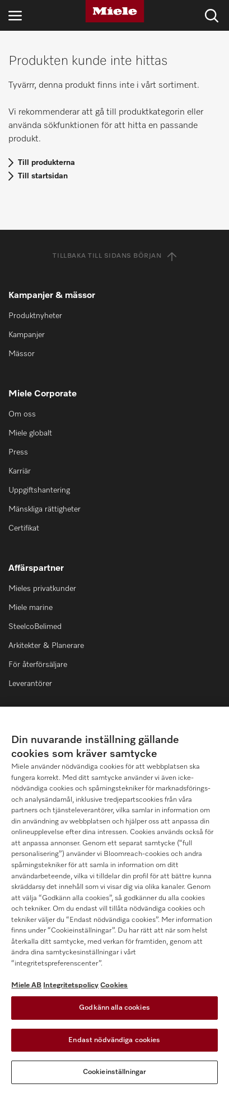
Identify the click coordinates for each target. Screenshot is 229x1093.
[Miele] (115, 11)
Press (18, 452)
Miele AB (26, 985)
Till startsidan (43, 176)
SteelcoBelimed (35, 627)
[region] (114, 900)
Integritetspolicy (71, 985)
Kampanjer (26, 335)
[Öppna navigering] (15, 15)
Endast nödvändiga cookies (114, 1040)
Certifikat (23, 528)
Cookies (114, 985)
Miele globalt (30, 433)
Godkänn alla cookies (114, 1007)
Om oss (22, 414)
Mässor (21, 354)
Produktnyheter (35, 316)
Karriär (19, 471)
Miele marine (30, 608)
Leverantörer (30, 684)
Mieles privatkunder (42, 589)
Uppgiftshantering (39, 490)
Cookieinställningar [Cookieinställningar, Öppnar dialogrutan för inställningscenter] (114, 1072)
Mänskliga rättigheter (44, 509)
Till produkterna (46, 163)
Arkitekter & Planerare (46, 646)
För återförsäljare (37, 665)
